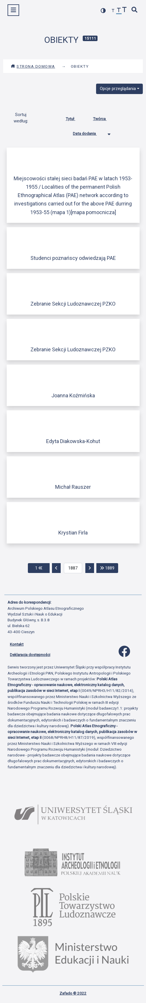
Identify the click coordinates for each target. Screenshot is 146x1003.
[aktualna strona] (73, 568)
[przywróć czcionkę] (119, 11)
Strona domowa (33, 66)
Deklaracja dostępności (30, 654)
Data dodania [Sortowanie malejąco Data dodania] (89, 132)
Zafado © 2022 (73, 993)
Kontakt (17, 644)
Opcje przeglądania (118, 88)
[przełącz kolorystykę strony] (103, 10)
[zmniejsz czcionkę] (113, 11)
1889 (109, 568)
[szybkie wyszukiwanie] (135, 10)
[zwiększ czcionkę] (124, 10)
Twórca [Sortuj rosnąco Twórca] (104, 117)
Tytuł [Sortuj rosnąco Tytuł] (75, 117)
